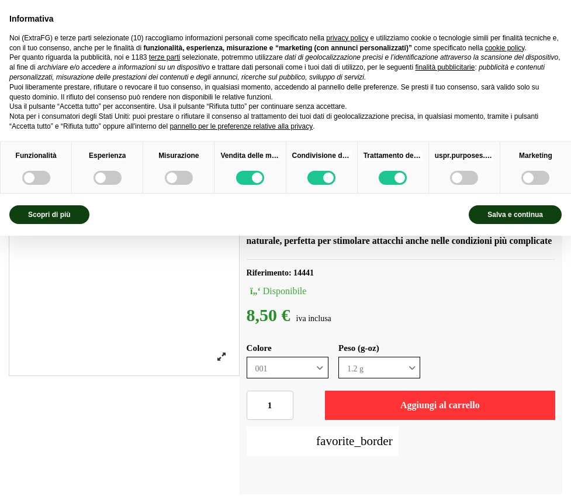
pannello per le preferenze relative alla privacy (241, 126)
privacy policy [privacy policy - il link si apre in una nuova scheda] (347, 38)
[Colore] (287, 367)
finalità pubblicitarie (445, 67)
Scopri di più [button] (49, 215)
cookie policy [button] (505, 48)
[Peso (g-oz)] (379, 367)
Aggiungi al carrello (440, 405)
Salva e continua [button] (515, 215)
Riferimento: (269, 272)
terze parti (164, 57)
